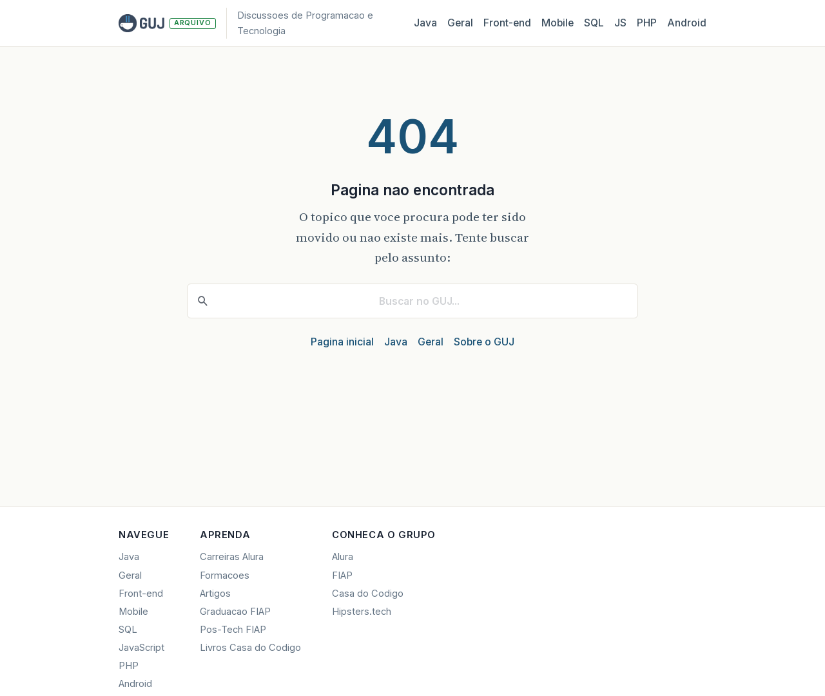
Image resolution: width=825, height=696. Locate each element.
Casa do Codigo (367, 593)
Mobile (557, 23)
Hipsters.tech (361, 611)
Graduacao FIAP (235, 611)
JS (620, 23)
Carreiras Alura (232, 557)
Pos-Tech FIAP (233, 629)
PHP (647, 23)
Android (686, 23)
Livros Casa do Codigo (250, 647)
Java (425, 23)
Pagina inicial (342, 342)
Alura (342, 557)
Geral (460, 23)
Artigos (215, 593)
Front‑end (507, 23)
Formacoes (224, 575)
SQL (594, 23)
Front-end (141, 593)
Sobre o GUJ (484, 342)
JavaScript (141, 647)
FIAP (342, 575)
